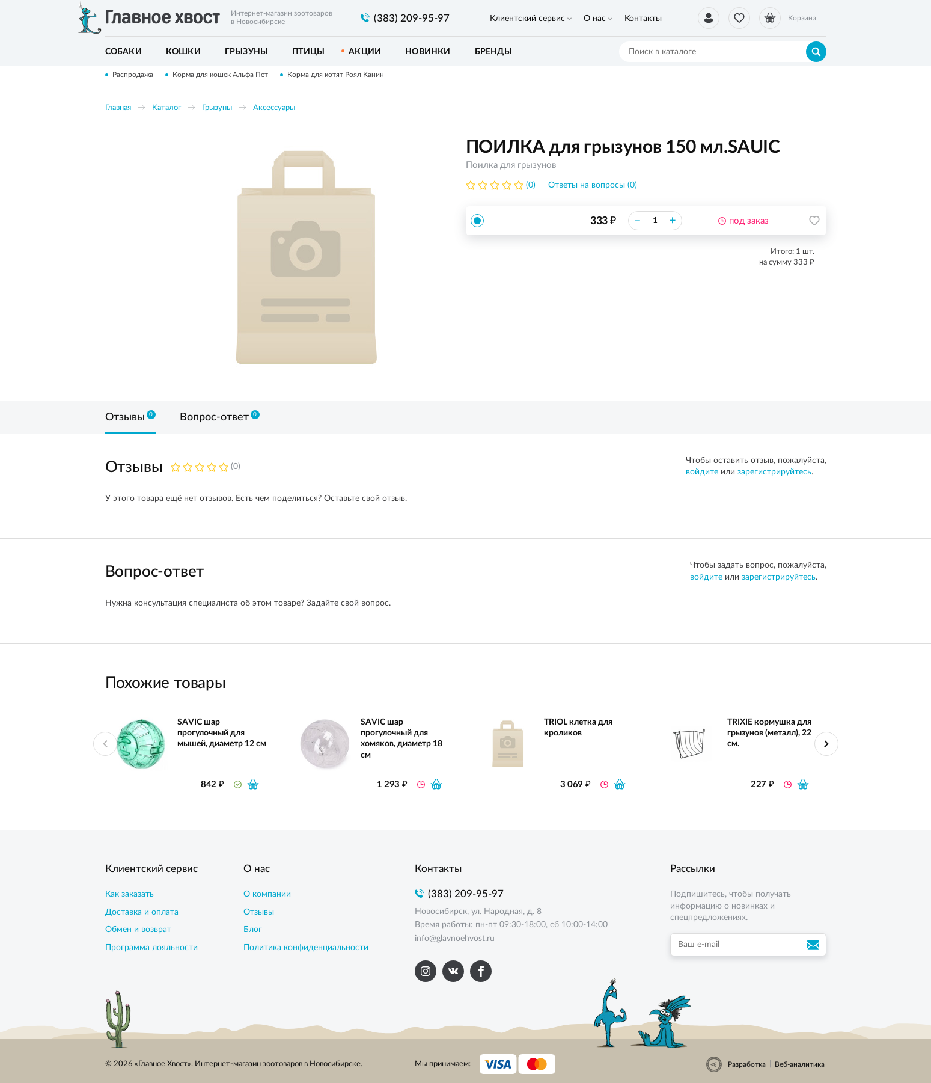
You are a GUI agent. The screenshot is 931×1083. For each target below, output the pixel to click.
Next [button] (826, 744)
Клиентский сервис (527, 18)
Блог (252, 929)
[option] (306, 260)
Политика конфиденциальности (305, 947)
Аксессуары (274, 108)
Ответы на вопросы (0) (592, 185)
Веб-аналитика (800, 1064)
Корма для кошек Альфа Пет (220, 74)
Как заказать (129, 894)
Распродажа (132, 74)
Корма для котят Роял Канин (335, 74)
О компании (267, 894)
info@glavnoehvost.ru (455, 938)
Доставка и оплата (142, 912)
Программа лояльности (151, 947)
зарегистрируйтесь (774, 472)
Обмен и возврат (138, 929)
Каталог (166, 108)
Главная (118, 108)
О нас (595, 18)
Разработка (747, 1064)
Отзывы (258, 912)
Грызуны (217, 108)
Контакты (643, 18)
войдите (702, 472)
